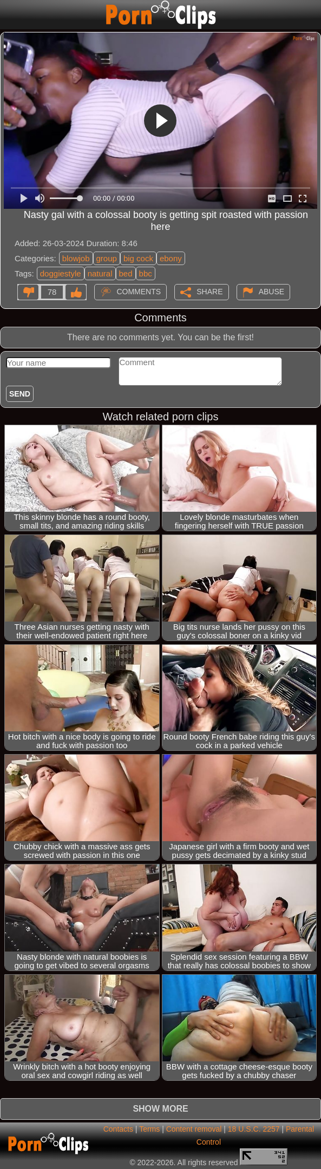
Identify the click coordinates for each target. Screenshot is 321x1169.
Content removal (194, 1129)
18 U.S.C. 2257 (254, 1129)
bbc (145, 273)
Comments (138, 291)
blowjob (76, 258)
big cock (138, 258)
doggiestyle (60, 273)
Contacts (118, 1129)
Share (209, 291)
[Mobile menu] (9, 14)
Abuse (271, 291)
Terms (149, 1129)
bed (126, 273)
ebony (171, 258)
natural (100, 273)
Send (19, 393)
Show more (160, 1108)
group (106, 258)
